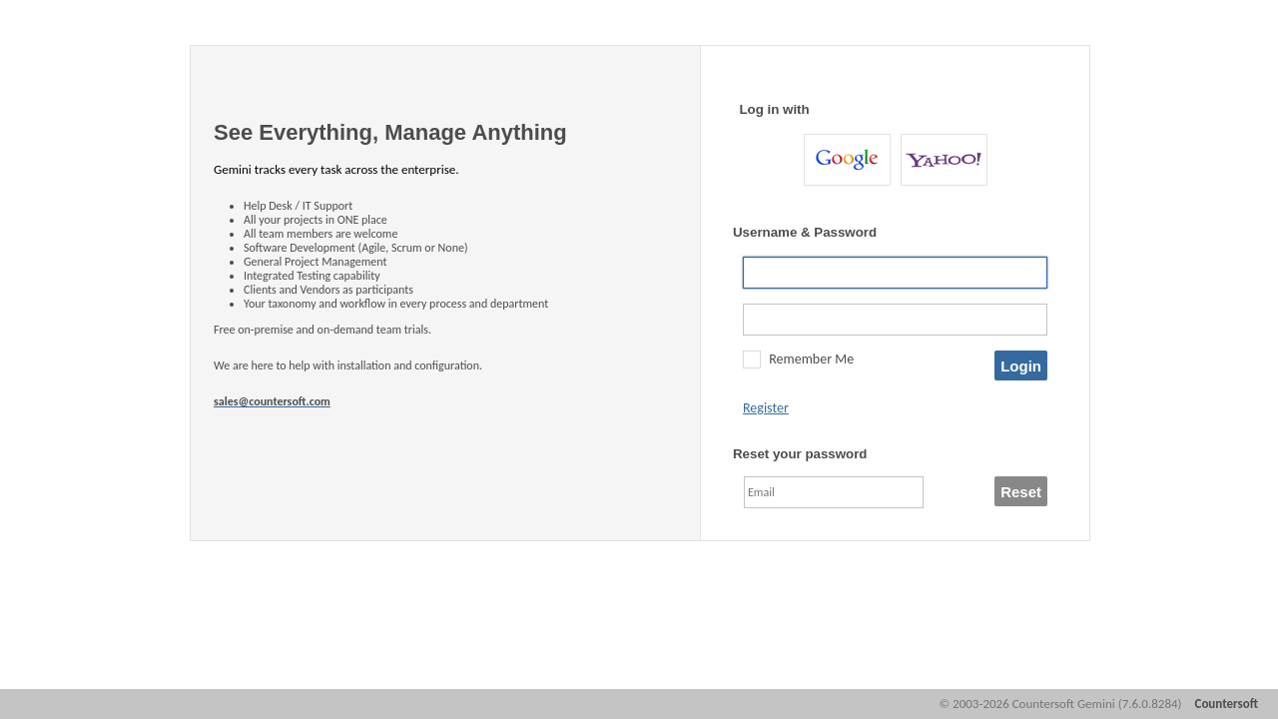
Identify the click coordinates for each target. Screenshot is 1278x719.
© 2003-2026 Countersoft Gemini (1060, 703)
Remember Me (811, 359)
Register (766, 407)
